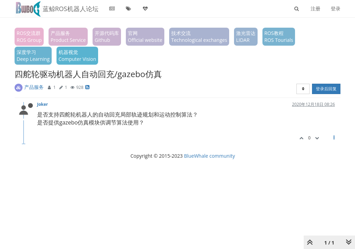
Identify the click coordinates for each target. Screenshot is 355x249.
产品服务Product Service (68, 36)
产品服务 (34, 87)
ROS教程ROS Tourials (279, 36)
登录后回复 (326, 89)
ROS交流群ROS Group (29, 36)
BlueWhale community (209, 156)
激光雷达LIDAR (246, 36)
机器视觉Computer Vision (77, 55)
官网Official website (145, 36)
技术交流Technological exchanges (199, 36)
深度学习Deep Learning (33, 55)
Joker (42, 104)
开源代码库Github (107, 36)
